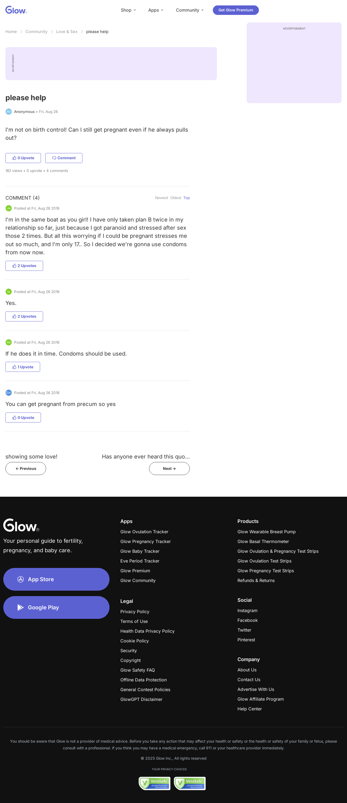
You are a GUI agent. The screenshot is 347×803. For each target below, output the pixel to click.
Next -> (169, 468)
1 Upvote (22, 367)
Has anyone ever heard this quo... (146, 456)
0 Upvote (23, 157)
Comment (64, 157)
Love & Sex (67, 31)
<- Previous (25, 468)
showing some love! (31, 456)
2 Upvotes (24, 265)
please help (97, 31)
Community (36, 31)
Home (11, 31)
